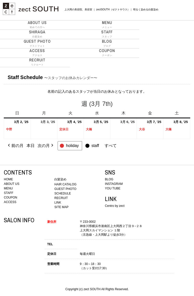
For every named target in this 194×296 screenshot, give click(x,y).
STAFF (8, 193)
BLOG (109, 179)
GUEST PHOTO (65, 189)
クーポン (107, 52)
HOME (8, 179)
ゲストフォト (37, 43)
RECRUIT (61, 198)
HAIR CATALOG (65, 184)
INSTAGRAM (114, 184)
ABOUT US (11, 184)
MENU (8, 188)
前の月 (15, 145)
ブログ (107, 43)
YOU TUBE (112, 188)
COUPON (10, 197)
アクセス (37, 52)
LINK (57, 202)
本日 (31, 145)
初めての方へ (37, 24)
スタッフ (107, 34)
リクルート (37, 62)
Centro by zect (114, 206)
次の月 (46, 145)
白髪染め (37, 34)
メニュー (107, 24)
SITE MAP (61, 207)
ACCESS (10, 202)
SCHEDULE (62, 193)
